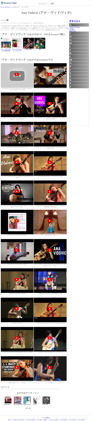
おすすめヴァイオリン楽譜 (18, 419)
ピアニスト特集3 (81, 419)
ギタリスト (74, 21)
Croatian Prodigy (28, 49)
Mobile (47, 417)
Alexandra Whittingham (74, 27)
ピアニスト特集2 (72, 419)
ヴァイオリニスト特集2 (41, 419)
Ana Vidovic (72, 29)
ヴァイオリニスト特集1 (30, 419)
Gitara (39, 49)
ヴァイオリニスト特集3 (53, 419)
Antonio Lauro (72, 30)
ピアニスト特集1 (63, 419)
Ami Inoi (71, 28)
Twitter (9, 419)
